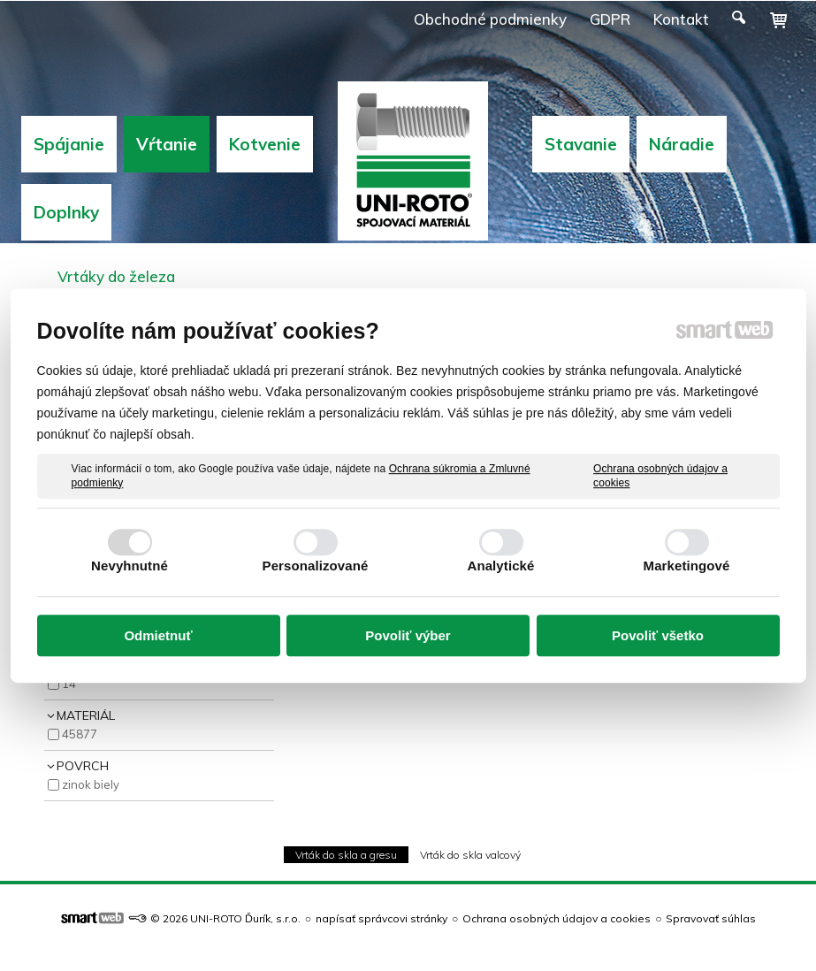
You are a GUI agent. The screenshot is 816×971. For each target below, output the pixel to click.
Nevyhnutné (129, 565)
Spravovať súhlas (711, 918)
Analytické (500, 565)
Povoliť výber (407, 635)
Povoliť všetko (658, 635)
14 (69, 684)
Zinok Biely (90, 784)
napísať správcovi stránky (381, 918)
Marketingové (687, 565)
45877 (79, 734)
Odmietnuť (158, 635)
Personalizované (316, 565)
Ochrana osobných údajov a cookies (660, 476)
